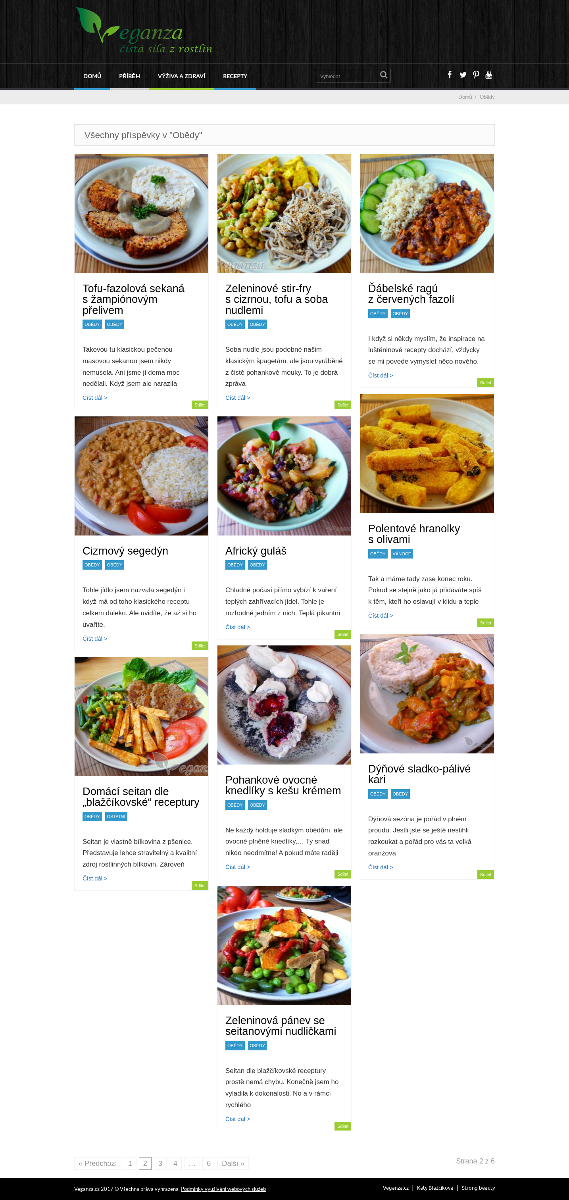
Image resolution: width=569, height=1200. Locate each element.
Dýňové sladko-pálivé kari (419, 774)
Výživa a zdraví (181, 76)
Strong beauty (478, 1187)
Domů (92, 76)
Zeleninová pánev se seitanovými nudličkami (280, 1025)
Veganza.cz (396, 1187)
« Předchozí (98, 1163)
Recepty (235, 76)
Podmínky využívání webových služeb (223, 1189)
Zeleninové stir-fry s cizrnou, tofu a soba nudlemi (276, 299)
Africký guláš (255, 551)
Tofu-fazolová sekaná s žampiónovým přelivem (134, 299)
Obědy (92, 324)
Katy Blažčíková (435, 1187)
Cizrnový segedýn (125, 551)
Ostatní (116, 816)
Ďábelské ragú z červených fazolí (411, 293)
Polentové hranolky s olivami (414, 533)
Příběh (129, 76)
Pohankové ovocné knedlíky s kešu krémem (283, 785)
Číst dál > (95, 398)
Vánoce (402, 553)
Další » (233, 1163)
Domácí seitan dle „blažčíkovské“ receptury (141, 796)
